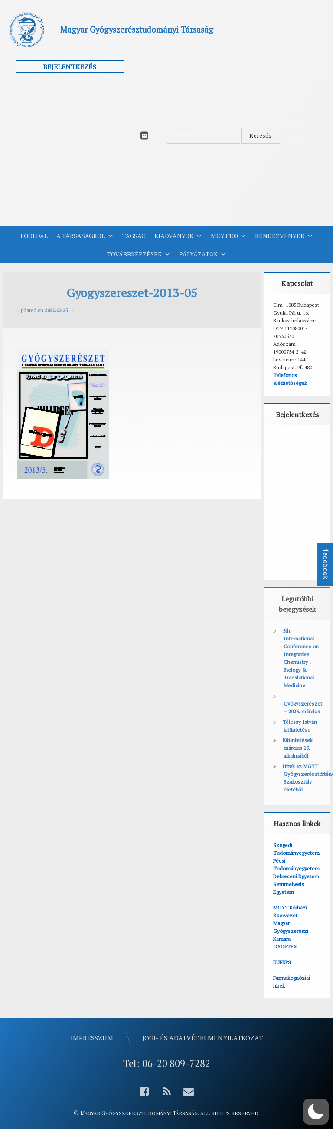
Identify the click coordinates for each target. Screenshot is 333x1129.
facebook (325, 564)
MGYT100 (228, 236)
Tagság (134, 236)
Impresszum (92, 1038)
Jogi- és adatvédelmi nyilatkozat (202, 1038)
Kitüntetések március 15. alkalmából (298, 748)
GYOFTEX (285, 946)
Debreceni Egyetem (296, 876)
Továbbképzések (138, 254)
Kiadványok (178, 236)
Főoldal (34, 236)
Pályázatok (202, 254)
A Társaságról (85, 236)
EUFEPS (282, 962)
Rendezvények (284, 236)
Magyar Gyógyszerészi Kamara (290, 931)
